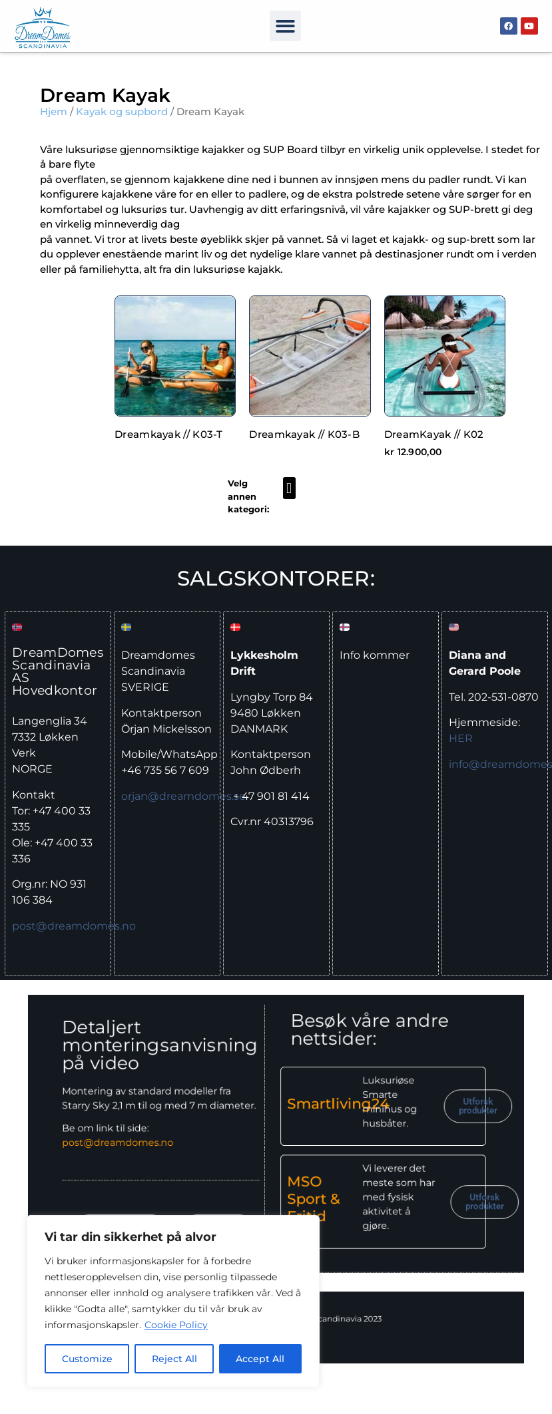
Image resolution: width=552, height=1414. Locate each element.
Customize (87, 1359)
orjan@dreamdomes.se (183, 796)
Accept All (260, 1359)
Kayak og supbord (122, 112)
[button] (285, 26)
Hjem (53, 112)
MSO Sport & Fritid (298, 1174)
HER (461, 738)
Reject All (174, 1359)
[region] (173, 1301)
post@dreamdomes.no (74, 926)
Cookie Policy (176, 1325)
